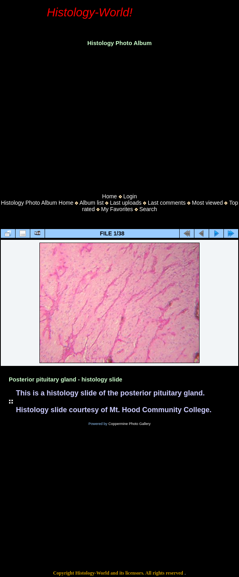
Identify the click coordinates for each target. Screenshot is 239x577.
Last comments (167, 203)
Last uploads (125, 203)
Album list (91, 203)
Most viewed (207, 203)
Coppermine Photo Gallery (129, 424)
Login (130, 196)
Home (109, 196)
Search (148, 209)
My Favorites (117, 209)
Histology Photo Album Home (37, 203)
